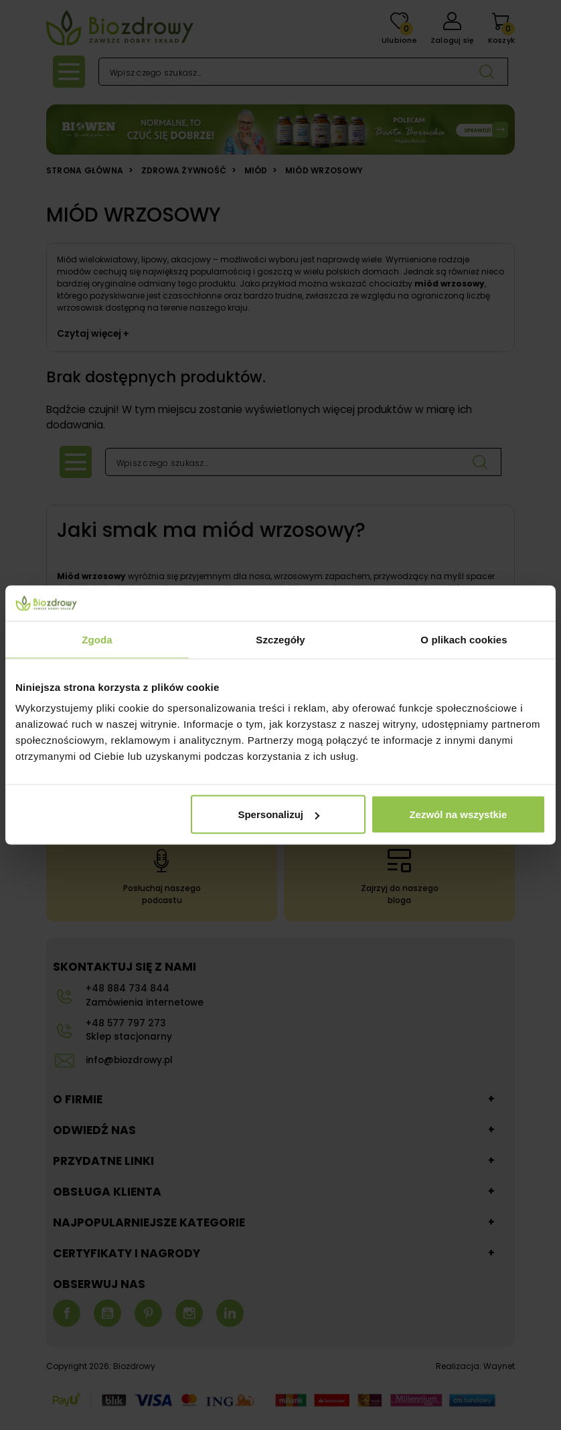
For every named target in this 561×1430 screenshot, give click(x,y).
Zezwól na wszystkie (458, 814)
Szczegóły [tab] (280, 639)
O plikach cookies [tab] (463, 639)
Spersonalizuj (278, 814)
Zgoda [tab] (97, 639)
